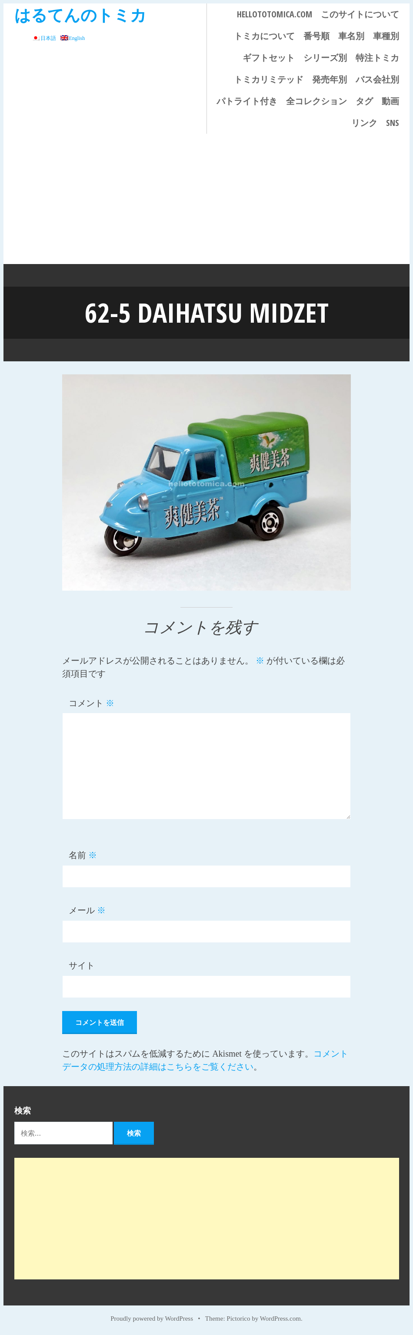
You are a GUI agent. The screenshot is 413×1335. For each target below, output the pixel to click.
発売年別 (329, 79)
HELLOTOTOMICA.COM (274, 14)
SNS (392, 123)
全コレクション (316, 101)
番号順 (316, 36)
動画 (390, 101)
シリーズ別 (325, 57)
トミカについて (264, 36)
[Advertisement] (206, 199)
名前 (83, 855)
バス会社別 (377, 79)
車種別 (386, 36)
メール (87, 910)
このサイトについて (360, 14)
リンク (364, 123)
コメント (91, 703)
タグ (364, 101)
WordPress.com (280, 1318)
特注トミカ (377, 57)
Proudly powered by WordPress (151, 1318)
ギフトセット (269, 57)
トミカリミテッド (268, 79)
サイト (82, 965)
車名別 (351, 36)
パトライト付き (246, 101)
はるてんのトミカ (80, 14)
